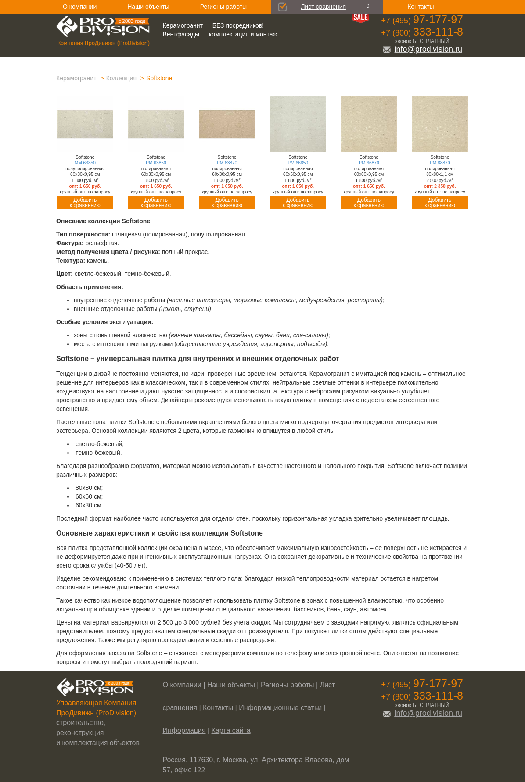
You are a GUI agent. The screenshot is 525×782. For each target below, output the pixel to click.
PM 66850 (298, 163)
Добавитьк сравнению (85, 202)
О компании (80, 6)
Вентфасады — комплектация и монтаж (220, 34)
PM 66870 (369, 163)
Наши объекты (148, 6)
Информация (184, 730)
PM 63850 (156, 163)
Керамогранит (76, 78)
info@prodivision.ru (422, 49)
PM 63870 (227, 163)
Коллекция (121, 78)
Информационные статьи (280, 707)
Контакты (420, 6)
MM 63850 (85, 163)
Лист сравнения (323, 6)
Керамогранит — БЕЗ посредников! (213, 25)
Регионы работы (223, 6)
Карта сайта (231, 730)
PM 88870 (440, 163)
